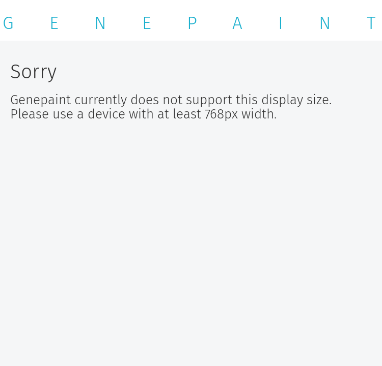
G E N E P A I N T (189, 23)
